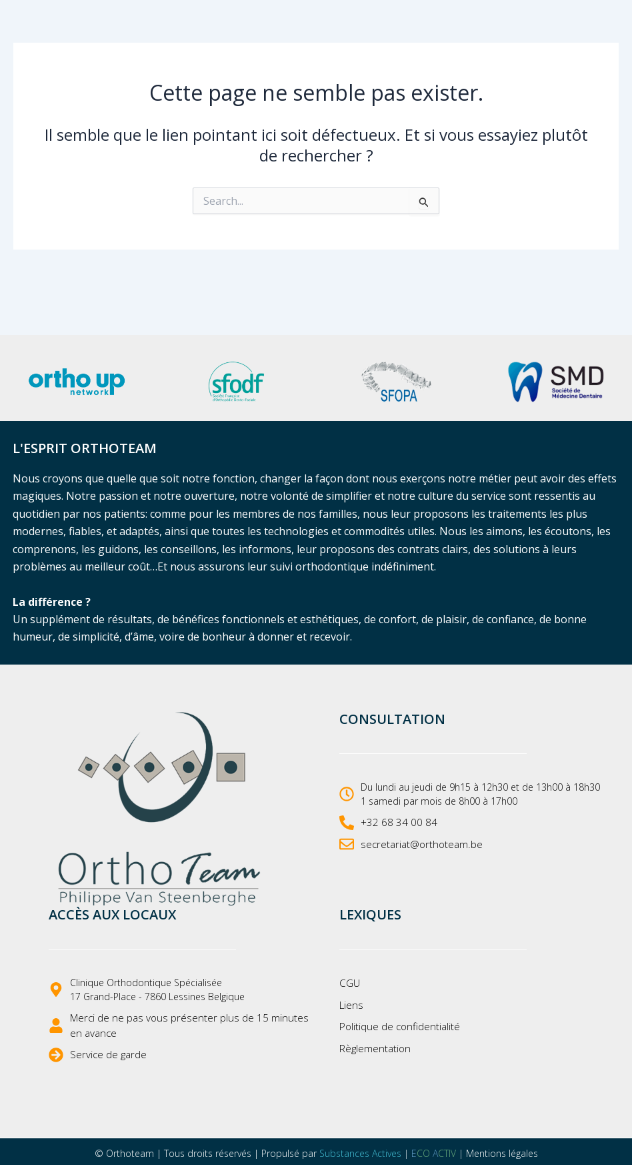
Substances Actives (360, 1150)
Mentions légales (502, 1150)
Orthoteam (130, 1150)
